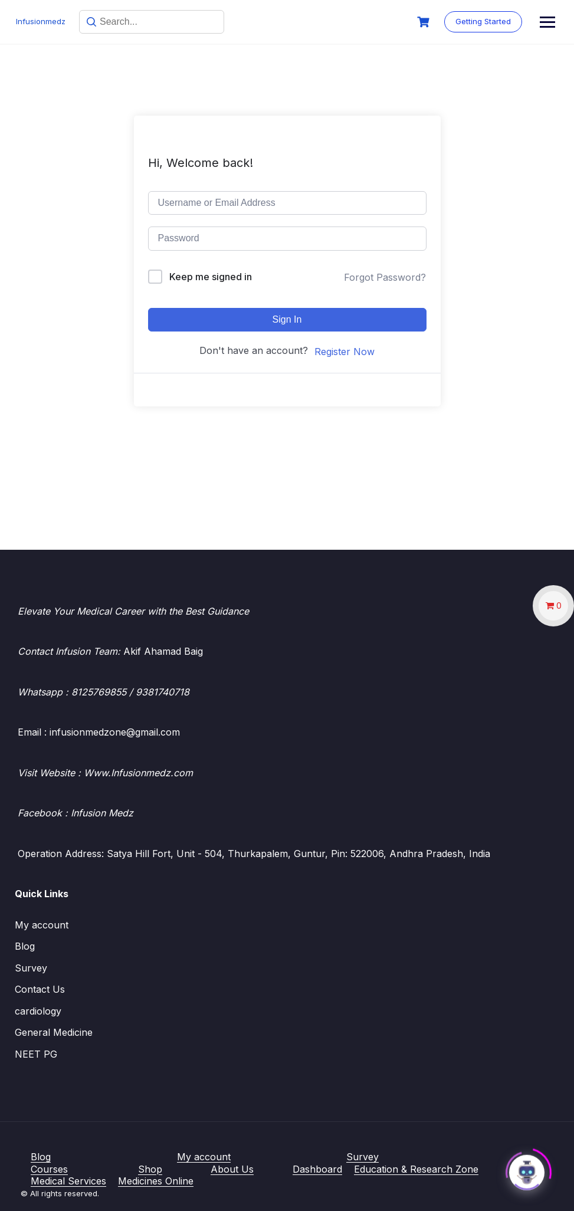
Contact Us (40, 989)
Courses (49, 1169)
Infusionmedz (42, 21)
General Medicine (54, 1032)
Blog (25, 946)
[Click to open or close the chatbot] (527, 1168)
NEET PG (36, 1054)
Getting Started (517, 21)
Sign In (287, 319)
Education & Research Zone (416, 1169)
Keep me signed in (210, 277)
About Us (232, 1169)
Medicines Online (155, 1181)
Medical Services (68, 1181)
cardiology (38, 1011)
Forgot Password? (385, 277)
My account (41, 925)
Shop (150, 1169)
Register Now (344, 351)
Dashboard (317, 1169)
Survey (31, 968)
